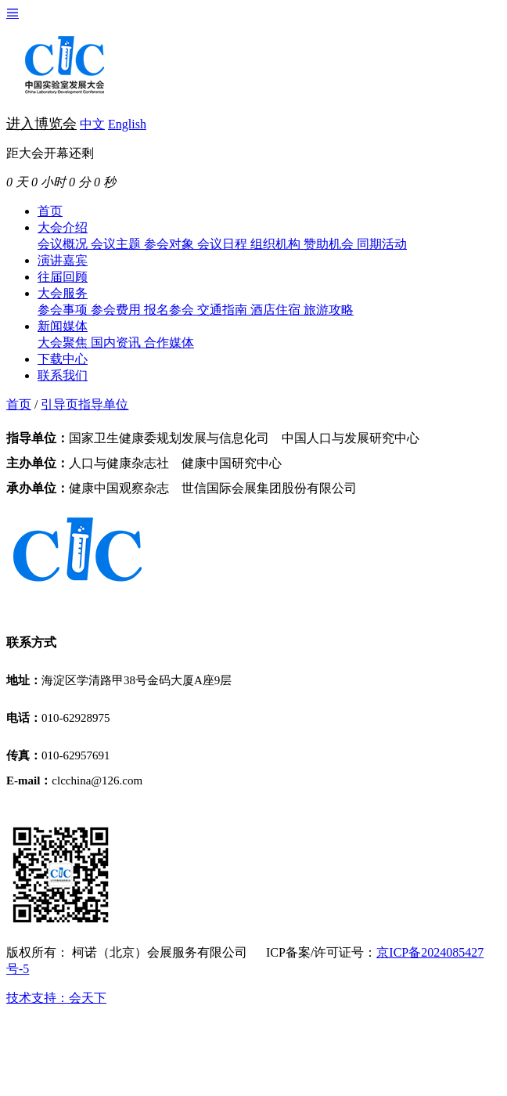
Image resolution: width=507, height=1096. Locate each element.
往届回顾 (63, 276)
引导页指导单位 (84, 404)
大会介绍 (63, 227)
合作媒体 (169, 342)
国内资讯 (117, 342)
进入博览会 (41, 124)
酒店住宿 (277, 309)
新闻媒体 (63, 326)
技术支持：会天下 (56, 997)
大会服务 (63, 293)
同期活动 (382, 244)
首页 (50, 211)
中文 (92, 124)
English (127, 124)
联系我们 (63, 375)
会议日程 (223, 244)
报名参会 (170, 309)
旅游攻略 (329, 309)
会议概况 (64, 244)
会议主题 (117, 244)
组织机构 (277, 244)
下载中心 (63, 359)
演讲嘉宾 (63, 260)
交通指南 (223, 309)
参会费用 (117, 309)
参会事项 (64, 309)
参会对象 (170, 244)
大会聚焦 (64, 342)
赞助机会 (330, 244)
